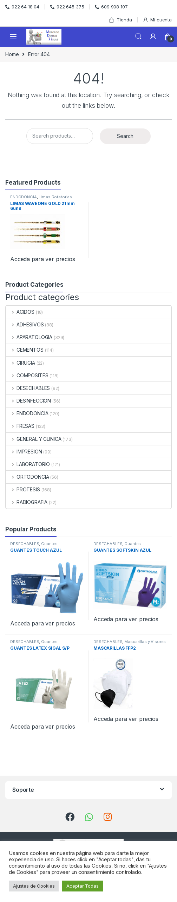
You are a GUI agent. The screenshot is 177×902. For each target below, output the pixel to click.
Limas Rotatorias (55, 196)
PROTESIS (23, 489)
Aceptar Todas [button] (82, 886)
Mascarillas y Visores (145, 641)
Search (138, 36)
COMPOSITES (27, 375)
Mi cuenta (157, 20)
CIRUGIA (20, 363)
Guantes (49, 543)
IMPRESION (24, 452)
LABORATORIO (28, 464)
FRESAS (20, 426)
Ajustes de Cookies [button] (33, 886)
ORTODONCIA (27, 477)
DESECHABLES (28, 388)
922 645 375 (67, 6)
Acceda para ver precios (42, 259)
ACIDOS (20, 312)
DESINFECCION (28, 401)
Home (12, 54)
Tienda (120, 20)
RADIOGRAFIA (26, 502)
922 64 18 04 (22, 6)
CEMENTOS (25, 350)
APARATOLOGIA (29, 337)
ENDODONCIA (23, 196)
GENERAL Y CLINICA (33, 439)
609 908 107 (111, 6)
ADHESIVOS (25, 324)
